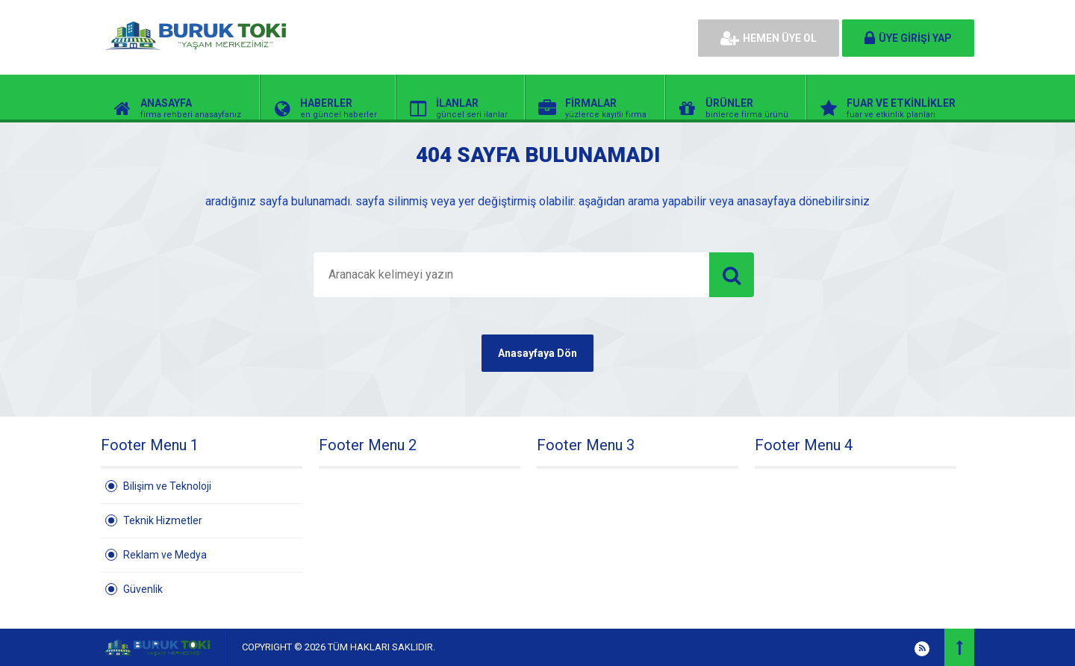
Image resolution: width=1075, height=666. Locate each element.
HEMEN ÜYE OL (768, 38)
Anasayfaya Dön (537, 353)
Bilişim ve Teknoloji (167, 486)
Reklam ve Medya (165, 555)
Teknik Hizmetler (162, 520)
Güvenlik (143, 589)
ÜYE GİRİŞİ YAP (908, 38)
